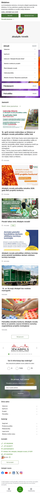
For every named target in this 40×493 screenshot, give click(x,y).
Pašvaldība (5, 414)
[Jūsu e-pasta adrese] (21, 388)
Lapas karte (5, 431)
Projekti (4, 411)
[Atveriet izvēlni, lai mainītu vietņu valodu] (9, 490)
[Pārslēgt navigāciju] (20, 489)
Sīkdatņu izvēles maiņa (8, 434)
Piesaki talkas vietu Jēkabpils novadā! (16, 222)
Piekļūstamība (6, 428)
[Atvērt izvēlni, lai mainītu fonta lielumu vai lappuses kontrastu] (31, 490)
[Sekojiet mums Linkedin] (13, 473)
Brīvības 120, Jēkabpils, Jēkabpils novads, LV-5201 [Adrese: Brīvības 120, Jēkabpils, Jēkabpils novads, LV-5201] (18, 451)
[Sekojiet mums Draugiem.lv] (10, 473)
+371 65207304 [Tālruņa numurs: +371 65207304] (7, 454)
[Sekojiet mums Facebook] (2, 473)
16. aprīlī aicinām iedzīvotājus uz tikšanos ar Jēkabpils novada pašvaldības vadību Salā (18, 133)
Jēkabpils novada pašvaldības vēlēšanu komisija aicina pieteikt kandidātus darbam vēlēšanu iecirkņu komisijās (20, 255)
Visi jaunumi (20, 337)
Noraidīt (10, 15)
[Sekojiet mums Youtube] (6, 473)
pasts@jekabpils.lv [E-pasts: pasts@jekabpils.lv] (8, 449)
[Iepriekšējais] (3, 348)
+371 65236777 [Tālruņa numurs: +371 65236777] (8, 446)
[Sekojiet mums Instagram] (21, 473)
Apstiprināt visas (29, 15)
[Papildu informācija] (9, 457)
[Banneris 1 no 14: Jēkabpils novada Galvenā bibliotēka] (20, 348)
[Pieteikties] (20, 393)
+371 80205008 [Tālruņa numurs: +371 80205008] (8, 443)
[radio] (9, 368)
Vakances (5, 406)
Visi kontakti (9, 462)
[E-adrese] (4, 457)
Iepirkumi (5, 408)
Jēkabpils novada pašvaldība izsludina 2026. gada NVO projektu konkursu (18, 189)
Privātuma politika (7, 426)
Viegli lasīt (5, 423)
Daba (13, 225)
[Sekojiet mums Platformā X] (17, 473)
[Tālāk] (37, 348)
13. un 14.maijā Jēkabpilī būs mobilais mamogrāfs (16, 289)
